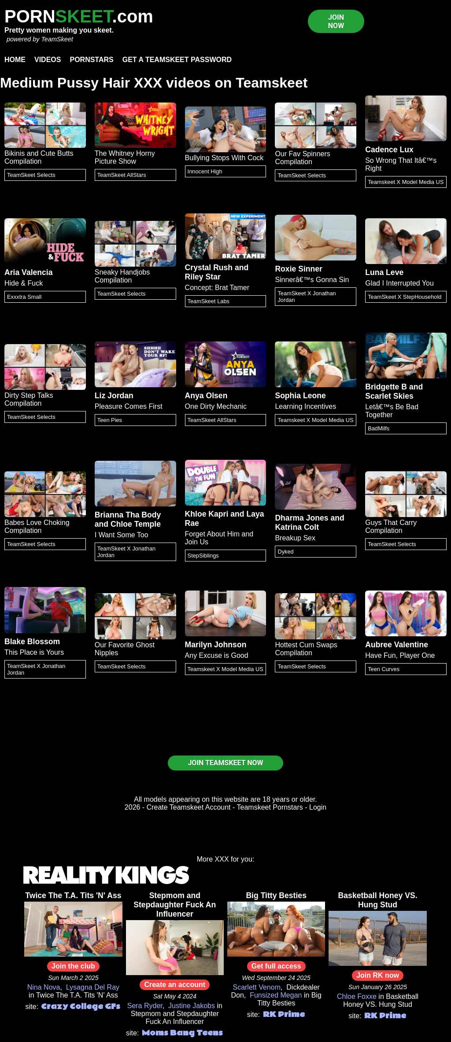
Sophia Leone (300, 395)
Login (317, 807)
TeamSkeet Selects (31, 175)
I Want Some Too (121, 535)
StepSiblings (203, 555)
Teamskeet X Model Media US (406, 182)
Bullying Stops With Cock (224, 157)
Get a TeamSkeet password (177, 59)
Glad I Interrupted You (399, 283)
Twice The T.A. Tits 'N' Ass (73, 895)
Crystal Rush (209, 267)
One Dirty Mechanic (216, 406)
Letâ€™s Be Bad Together (391, 410)
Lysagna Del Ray (92, 987)
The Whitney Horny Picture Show (125, 157)
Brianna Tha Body (128, 514)
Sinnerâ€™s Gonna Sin (312, 279)
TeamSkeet (57, 39)
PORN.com (78, 16)
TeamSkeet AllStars (121, 175)
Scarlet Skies (389, 396)
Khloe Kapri (207, 514)
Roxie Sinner (298, 268)
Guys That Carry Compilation (391, 526)
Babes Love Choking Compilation (37, 526)
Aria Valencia (28, 272)
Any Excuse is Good (216, 655)
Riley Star (203, 276)
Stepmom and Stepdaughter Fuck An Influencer (174, 904)
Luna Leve (384, 272)
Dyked (285, 551)
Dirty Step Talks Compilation (28, 399)
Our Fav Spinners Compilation (302, 157)
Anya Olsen (206, 395)
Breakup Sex (295, 538)
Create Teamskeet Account (189, 807)
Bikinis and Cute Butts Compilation (39, 157)
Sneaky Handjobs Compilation (122, 276)
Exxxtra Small (24, 297)
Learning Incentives (305, 406)
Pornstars (91, 59)
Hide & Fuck (23, 283)
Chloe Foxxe (357, 996)
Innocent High (205, 171)
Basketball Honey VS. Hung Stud (378, 900)
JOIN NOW (336, 21)
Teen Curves (383, 669)
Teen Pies (109, 420)
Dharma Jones (301, 518)
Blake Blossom (32, 641)
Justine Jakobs (191, 1005)
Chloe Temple (136, 524)
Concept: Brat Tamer (217, 287)
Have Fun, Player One (400, 655)
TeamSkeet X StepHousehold (404, 297)
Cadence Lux (389, 149)
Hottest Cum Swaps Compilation (306, 649)
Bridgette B (386, 386)
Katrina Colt (297, 527)
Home (15, 59)
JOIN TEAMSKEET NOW (225, 763)
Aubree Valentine (396, 644)
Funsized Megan (276, 995)
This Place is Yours (34, 652)
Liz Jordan (114, 395)
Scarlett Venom (257, 987)
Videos (47, 59)
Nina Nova (43, 987)
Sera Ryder (145, 1005)
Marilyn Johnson (216, 644)
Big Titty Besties (276, 895)
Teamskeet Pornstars (270, 807)
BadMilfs (378, 428)
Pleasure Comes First (129, 406)
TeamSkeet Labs (208, 301)
